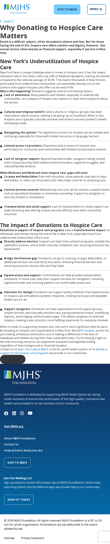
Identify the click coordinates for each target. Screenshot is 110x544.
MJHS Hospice (86, 330)
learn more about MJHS (33, 349)
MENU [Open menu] (96, 9)
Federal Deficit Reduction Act (23, 450)
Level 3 (8, 21)
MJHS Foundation (15, 372)
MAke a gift (12, 359)
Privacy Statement (32, 538)
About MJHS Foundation (20, 438)
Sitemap (9, 538)
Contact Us (11, 444)
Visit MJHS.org (13, 426)
